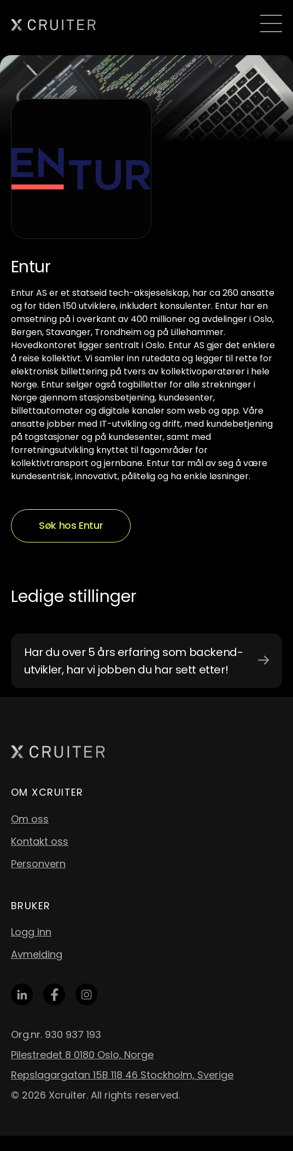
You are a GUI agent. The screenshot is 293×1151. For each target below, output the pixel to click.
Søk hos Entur (71, 525)
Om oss (30, 819)
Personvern (38, 863)
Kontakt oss (39, 841)
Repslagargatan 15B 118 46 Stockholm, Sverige (122, 1075)
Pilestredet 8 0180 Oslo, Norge (82, 1054)
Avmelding (36, 954)
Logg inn (31, 932)
